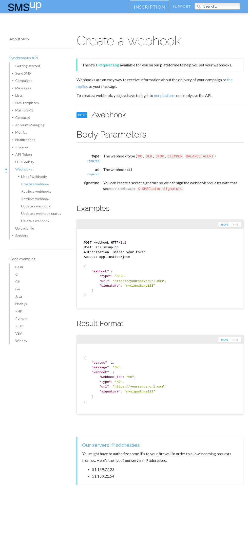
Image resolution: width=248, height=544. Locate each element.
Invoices (21, 147)
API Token (23, 154)
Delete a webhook (35, 221)
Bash (19, 267)
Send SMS (23, 73)
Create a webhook (35, 184)
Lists (19, 95)
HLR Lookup (24, 162)
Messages (23, 88)
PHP (18, 311)
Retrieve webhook (35, 199)
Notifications (25, 140)
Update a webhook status (41, 213)
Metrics (21, 132)
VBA (18, 333)
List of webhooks (34, 176)
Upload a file (24, 228)
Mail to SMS (24, 110)
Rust (19, 326)
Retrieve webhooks (36, 191)
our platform (164, 95)
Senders (21, 235)
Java (18, 296)
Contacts (22, 117)
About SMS (19, 38)
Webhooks (23, 169)
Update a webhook (35, 206)
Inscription (149, 11)
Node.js (21, 304)
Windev (21, 341)
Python (21, 318)
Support (182, 11)
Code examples (22, 258)
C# (17, 282)
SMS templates (27, 103)
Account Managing (29, 125)
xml (235, 225)
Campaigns (23, 80)
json (224, 225)
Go (17, 289)
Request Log (108, 64)
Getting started (27, 66)
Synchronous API (23, 57)
